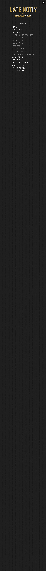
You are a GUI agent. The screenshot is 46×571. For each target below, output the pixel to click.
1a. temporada (14, 37)
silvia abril (32, 37)
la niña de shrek (21, 37)
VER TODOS (23, 498)
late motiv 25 (27, 37)
